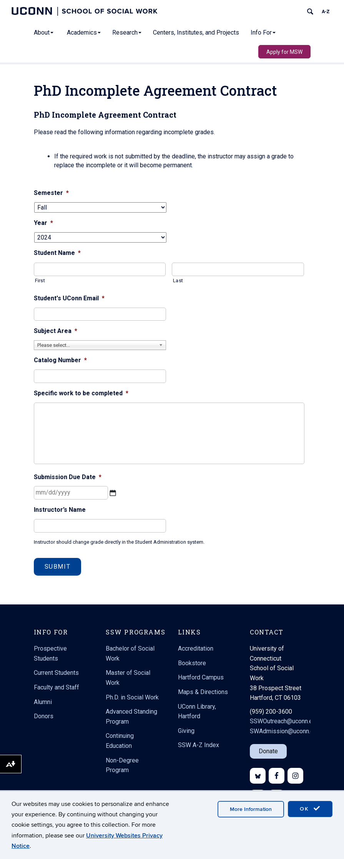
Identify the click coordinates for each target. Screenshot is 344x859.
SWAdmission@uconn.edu (285, 731)
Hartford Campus (201, 677)
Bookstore (192, 663)
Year (43, 222)
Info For (263, 32)
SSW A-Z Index (198, 745)
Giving (186, 730)
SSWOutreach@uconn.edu (284, 721)
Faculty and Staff (56, 687)
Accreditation (195, 648)
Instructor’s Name (60, 509)
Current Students (56, 672)
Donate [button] (268, 751)
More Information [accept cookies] (251, 809)
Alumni (43, 702)
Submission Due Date (67, 477)
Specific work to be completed (81, 393)
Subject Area (55, 331)
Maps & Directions (203, 692)
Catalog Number (60, 360)
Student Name (57, 252)
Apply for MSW (284, 52)
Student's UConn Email (69, 298)
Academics (84, 32)
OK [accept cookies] (310, 808)
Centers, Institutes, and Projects (196, 32)
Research (126, 32)
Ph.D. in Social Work (132, 697)
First (40, 280)
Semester (51, 192)
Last (178, 280)
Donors (43, 716)
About (43, 32)
